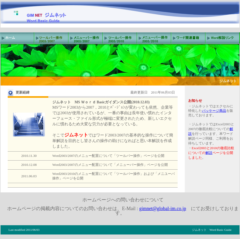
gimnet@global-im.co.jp (162, 208)
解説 (208, 153)
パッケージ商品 (214, 111)
